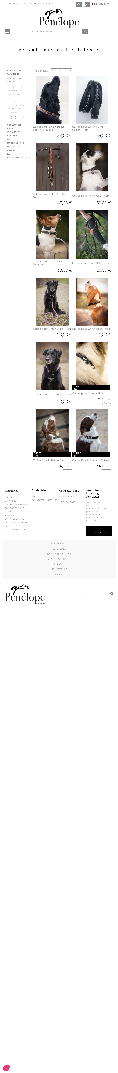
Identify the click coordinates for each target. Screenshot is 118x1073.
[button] (6, 1067)
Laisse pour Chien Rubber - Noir (50, 196)
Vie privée (59, 564)
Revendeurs (47, 4)
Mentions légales (59, 559)
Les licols (12, 98)
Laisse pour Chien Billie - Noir (91, 263)
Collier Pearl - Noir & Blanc (50, 460)
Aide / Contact (12, 4)
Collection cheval (14, 80)
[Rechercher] (56, 31)
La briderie (13, 101)
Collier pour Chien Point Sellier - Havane (48, 128)
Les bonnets (14, 94)
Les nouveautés (16, 87)
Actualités (59, 548)
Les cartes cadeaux (16, 522)
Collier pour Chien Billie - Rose (52, 394)
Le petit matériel (16, 105)
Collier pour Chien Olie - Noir (90, 195)
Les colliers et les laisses (17, 117)
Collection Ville (14, 508)
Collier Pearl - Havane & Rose (91, 460)
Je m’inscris (99, 531)
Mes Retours (30, 4)
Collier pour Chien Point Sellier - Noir (87, 128)
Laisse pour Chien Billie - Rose (52, 328)
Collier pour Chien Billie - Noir (91, 328)
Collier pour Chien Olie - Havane (48, 263)
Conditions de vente (59, 554)
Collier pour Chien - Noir (87, 393)
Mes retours (59, 569)
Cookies (59, 574)
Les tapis (12, 90)
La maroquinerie (14, 519)
